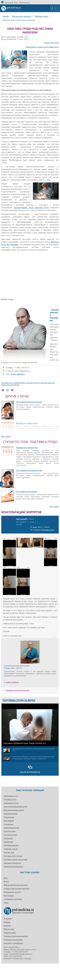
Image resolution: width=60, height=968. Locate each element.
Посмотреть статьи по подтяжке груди (42, 47)
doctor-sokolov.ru (18, 374)
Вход (16, 2)
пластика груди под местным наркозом (40, 383)
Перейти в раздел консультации (16, 690)
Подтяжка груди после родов (29, 402)
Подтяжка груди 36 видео (19, 700)
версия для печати (51, 43)
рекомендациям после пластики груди (31, 207)
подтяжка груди (7, 383)
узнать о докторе (12, 682)
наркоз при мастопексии (10, 385)
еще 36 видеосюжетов (30, 771)
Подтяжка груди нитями (26, 491)
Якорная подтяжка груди (26, 423)
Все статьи (5, 436)
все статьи (54, 506)
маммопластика (19, 383)
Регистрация (8, 2)
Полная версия (24, 2)
